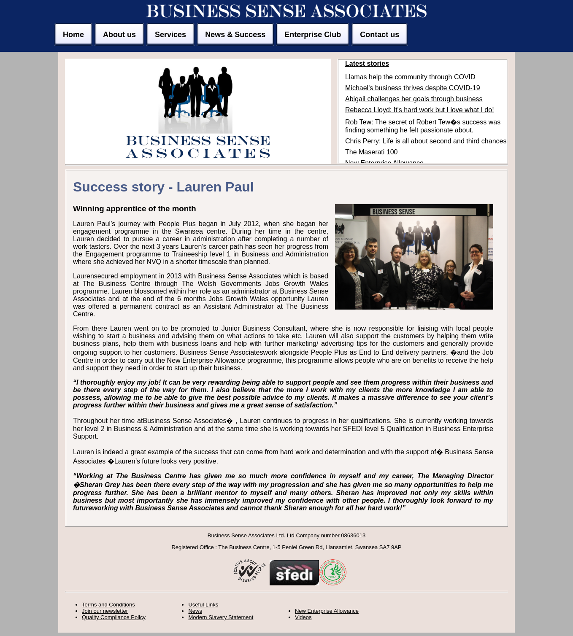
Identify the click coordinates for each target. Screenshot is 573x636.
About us (119, 34)
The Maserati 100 (371, 152)
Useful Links (203, 604)
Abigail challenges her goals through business (414, 98)
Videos (303, 617)
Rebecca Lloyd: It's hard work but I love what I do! (419, 109)
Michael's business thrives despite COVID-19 (412, 88)
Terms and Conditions (108, 604)
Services (170, 34)
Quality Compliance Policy (114, 617)
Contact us (379, 34)
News (195, 611)
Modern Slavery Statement (220, 617)
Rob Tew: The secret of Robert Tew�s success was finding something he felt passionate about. (422, 126)
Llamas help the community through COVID (410, 77)
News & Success (235, 34)
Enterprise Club (312, 34)
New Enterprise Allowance (327, 611)
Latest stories (367, 63)
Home (73, 34)
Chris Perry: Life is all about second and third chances (425, 141)
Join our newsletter (105, 611)
